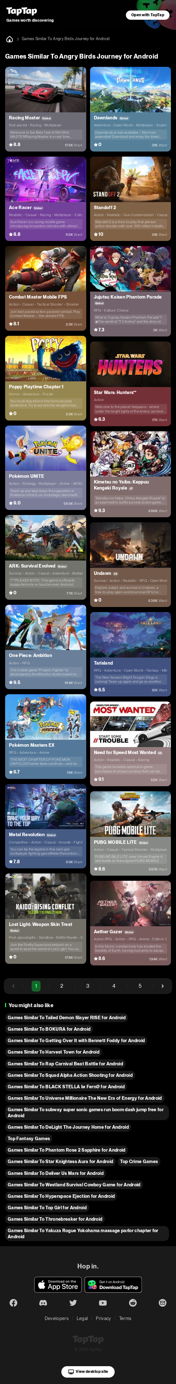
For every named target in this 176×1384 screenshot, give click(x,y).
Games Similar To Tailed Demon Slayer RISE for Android (67, 1017)
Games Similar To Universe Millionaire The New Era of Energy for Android (85, 1098)
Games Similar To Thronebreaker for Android (55, 1219)
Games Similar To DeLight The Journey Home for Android (68, 1127)
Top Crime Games (139, 1161)
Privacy (103, 1318)
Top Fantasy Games (29, 1138)
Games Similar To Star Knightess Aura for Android (60, 1161)
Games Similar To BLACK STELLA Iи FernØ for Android (66, 1086)
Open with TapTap (147, 15)
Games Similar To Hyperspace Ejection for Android (61, 1196)
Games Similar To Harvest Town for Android (53, 1052)
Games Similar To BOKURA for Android (49, 1029)
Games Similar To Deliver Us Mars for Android (55, 1173)
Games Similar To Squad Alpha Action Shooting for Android (70, 1075)
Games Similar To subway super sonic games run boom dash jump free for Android (86, 1112)
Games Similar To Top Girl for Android (47, 1207)
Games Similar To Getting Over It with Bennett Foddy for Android (76, 1040)
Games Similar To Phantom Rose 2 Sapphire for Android (67, 1150)
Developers (57, 1318)
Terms (125, 1318)
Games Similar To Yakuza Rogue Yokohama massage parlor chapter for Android (83, 1233)
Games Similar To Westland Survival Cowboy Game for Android (74, 1184)
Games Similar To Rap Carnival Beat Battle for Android (65, 1063)
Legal (82, 1318)
